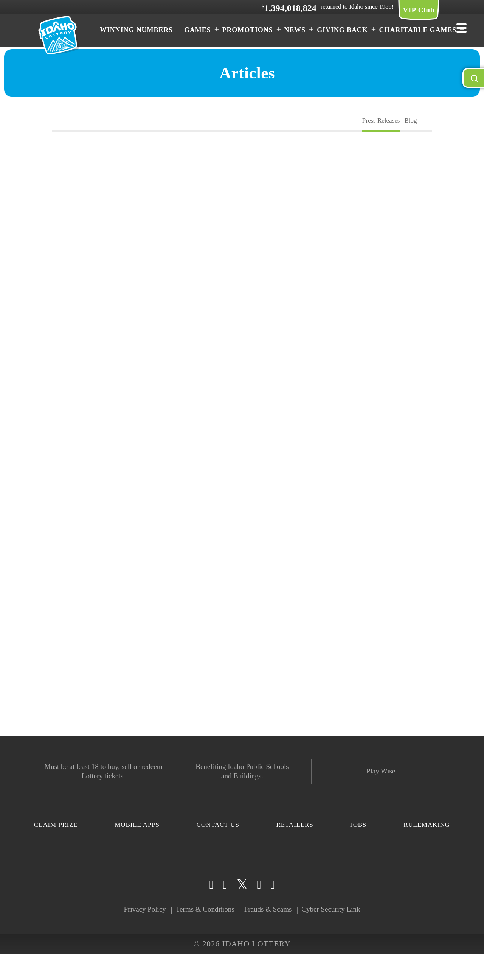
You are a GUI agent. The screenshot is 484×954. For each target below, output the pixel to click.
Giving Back (342, 30)
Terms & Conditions (205, 909)
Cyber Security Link (330, 909)
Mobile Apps (137, 824)
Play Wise (380, 771)
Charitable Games (418, 30)
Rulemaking (426, 824)
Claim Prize (56, 824)
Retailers (294, 824)
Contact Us (218, 824)
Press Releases (381, 120)
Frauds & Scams (268, 909)
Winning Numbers (136, 30)
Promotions (247, 30)
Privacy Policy (145, 909)
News (295, 30)
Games (197, 30)
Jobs (358, 824)
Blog (410, 120)
